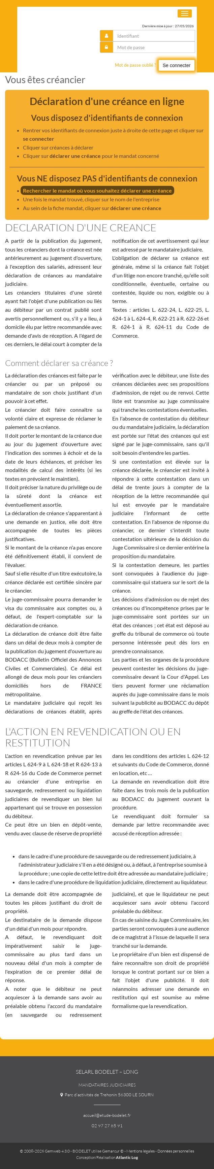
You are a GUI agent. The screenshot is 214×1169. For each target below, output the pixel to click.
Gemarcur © (113, 1151)
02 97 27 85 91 (107, 1125)
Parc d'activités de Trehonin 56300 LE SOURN (107, 1094)
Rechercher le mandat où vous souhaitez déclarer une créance (97, 190)
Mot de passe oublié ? (135, 65)
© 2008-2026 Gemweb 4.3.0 (45, 1151)
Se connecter (177, 65)
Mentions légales (140, 1151)
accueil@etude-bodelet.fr (107, 1115)
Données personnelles (175, 1151)
